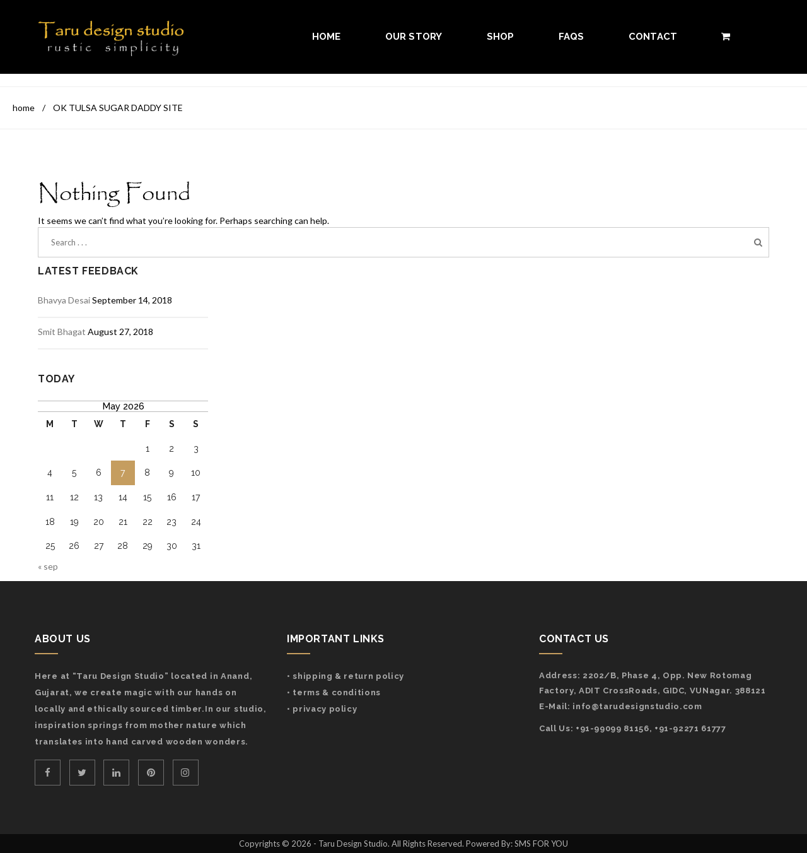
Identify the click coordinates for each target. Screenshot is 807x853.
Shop (500, 36)
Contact (653, 36)
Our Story (414, 36)
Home (326, 36)
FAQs (571, 36)
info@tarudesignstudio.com (637, 706)
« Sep (48, 566)
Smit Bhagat (62, 331)
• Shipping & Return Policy (345, 676)
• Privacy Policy (322, 709)
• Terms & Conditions (334, 692)
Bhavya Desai (64, 300)
